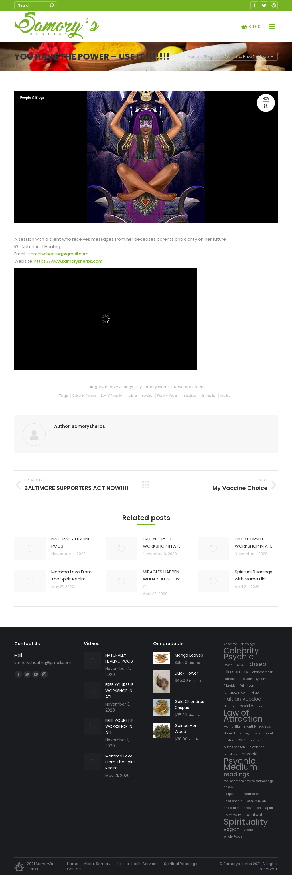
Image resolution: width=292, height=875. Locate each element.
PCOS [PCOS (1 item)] (241, 740)
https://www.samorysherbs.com (68, 261)
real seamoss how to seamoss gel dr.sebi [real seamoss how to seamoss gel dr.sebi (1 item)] (249, 784)
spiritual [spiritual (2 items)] (254, 814)
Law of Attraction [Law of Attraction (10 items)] (243, 716)
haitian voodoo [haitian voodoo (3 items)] (242, 699)
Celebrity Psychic (84, 395)
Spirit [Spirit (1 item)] (269, 808)
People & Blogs (32, 98)
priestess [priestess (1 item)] (230, 754)
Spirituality (208, 395)
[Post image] (30, 548)
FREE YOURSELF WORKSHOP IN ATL (161, 542)
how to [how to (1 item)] (262, 706)
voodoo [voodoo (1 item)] (249, 830)
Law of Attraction (112, 395)
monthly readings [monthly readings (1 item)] (257, 726)
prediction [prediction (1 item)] (256, 747)
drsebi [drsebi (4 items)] (258, 664)
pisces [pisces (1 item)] (254, 740)
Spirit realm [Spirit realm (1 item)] (232, 815)
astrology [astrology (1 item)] (248, 644)
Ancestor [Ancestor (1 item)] (230, 644)
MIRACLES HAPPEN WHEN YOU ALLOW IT (161, 579)
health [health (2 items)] (246, 706)
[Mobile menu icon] (272, 26)
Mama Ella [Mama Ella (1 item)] (232, 726)
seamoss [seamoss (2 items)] (256, 800)
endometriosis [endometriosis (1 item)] (263, 672)
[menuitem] (72, 863)
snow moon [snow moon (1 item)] (252, 808)
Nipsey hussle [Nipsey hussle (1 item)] (249, 733)
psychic (147, 395)
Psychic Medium (168, 395)
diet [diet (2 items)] (241, 664)
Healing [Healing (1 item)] (229, 706)
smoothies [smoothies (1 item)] (231, 808)
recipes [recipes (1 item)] (229, 794)
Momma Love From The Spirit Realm (71, 575)
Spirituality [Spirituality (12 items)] (246, 822)
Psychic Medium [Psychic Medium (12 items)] (240, 764)
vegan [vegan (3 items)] (232, 829)
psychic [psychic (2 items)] (249, 754)
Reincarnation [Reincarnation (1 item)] (249, 794)
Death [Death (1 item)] (228, 665)
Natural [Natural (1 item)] (229, 733)
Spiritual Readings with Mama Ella (253, 575)
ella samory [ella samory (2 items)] (236, 672)
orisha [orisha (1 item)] (228, 740)
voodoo (225, 395)
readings (190, 395)
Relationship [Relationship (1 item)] (233, 801)
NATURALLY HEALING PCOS (71, 542)
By (153, 387)
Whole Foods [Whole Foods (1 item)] (233, 837)
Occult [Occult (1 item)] (269, 733)
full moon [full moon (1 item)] (247, 686)
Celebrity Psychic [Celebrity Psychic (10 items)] (241, 654)
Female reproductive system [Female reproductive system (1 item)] (245, 679)
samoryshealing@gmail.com (58, 254)
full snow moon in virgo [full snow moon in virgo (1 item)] (241, 692)
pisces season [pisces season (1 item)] (234, 747)
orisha (133, 395)
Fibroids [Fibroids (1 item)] (230, 686)
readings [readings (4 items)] (236, 774)
